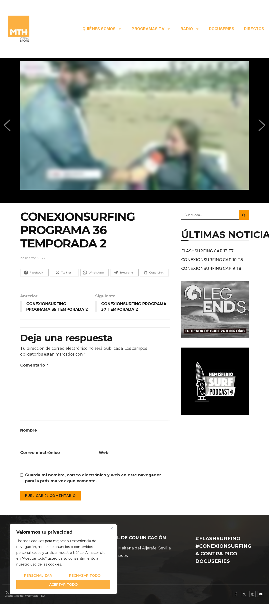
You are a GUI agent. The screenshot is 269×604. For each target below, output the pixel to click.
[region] (63, 559)
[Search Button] (244, 215)
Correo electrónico (40, 452)
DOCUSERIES (221, 29)
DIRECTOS (254, 29)
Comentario (34, 365)
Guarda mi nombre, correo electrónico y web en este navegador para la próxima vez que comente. (93, 478)
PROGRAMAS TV (151, 29)
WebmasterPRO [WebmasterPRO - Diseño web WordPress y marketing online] (35, 595)
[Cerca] (112, 528)
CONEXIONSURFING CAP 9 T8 (211, 268)
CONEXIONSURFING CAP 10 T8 (212, 259)
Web (103, 452)
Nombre (28, 430)
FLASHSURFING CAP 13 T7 (207, 251)
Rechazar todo (84, 575)
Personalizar (38, 575)
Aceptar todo (63, 584)
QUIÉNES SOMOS (102, 29)
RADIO (189, 29)
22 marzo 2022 (33, 258)
